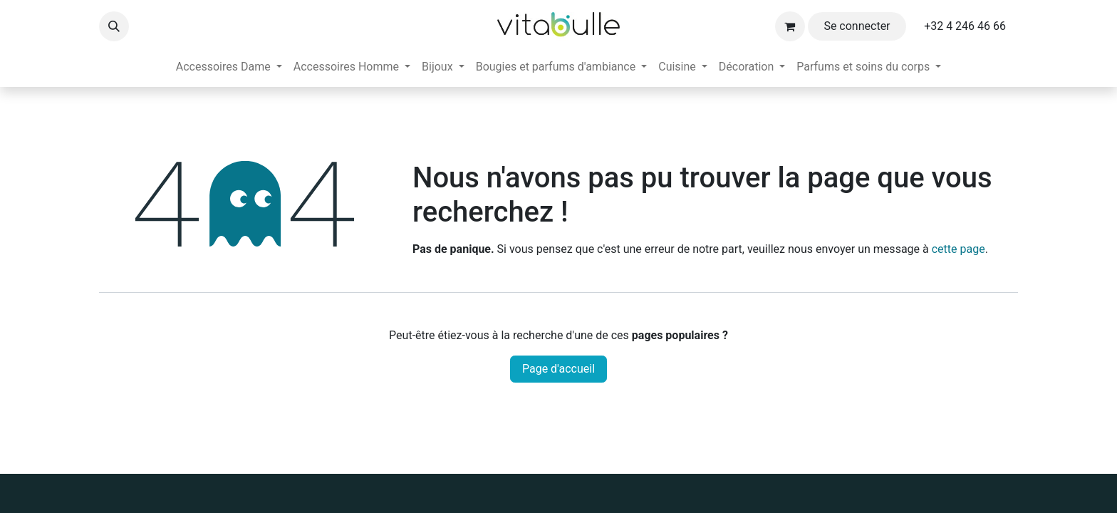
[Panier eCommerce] (790, 26)
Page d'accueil (558, 368)
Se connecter (857, 26)
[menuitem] (229, 67)
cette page (958, 249)
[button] (114, 26)
